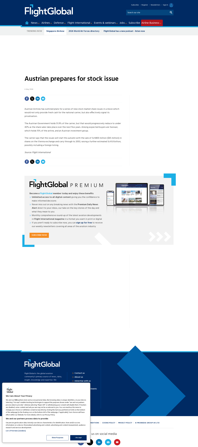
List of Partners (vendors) (16, 431)
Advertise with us (83, 381)
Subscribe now (39, 235)
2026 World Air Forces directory (84, 31)
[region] (46, 413)
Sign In (165, 5)
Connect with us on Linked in (99, 442)
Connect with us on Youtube (117, 442)
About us (79, 377)
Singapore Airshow (55, 31)
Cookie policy (108, 422)
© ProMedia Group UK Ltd (147, 422)
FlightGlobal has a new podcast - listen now (124, 31)
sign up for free (84, 223)
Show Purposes (57, 437)
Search (171, 12)
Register (145, 5)
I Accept (78, 437)
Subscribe (135, 5)
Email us (108, 442)
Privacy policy (125, 422)
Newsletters (155, 5)
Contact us (80, 373)
